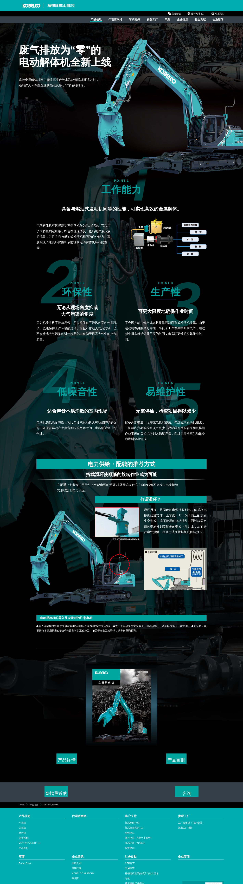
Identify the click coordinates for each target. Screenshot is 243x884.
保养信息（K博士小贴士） (139, 840)
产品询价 (23, 850)
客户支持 (134, 19)
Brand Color (25, 865)
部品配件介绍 (132, 825)
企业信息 (182, 19)
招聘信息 (76, 870)
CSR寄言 (130, 865)
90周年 (75, 881)
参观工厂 (152, 19)
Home (21, 807)
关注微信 (176, 13)
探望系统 (23, 840)
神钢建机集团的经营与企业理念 (141, 875)
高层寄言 (130, 870)
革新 (167, 19)
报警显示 (130, 850)
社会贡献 (200, 19)
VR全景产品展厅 (27, 845)
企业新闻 (218, 19)
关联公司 (76, 865)
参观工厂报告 (185, 830)
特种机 (22, 835)
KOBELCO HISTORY (83, 875)
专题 (127, 881)
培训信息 (130, 835)
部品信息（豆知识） (135, 845)
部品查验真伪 (132, 830)
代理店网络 (115, 19)
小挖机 (22, 825)
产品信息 (96, 19)
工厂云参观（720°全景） (191, 825)
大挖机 (22, 830)
